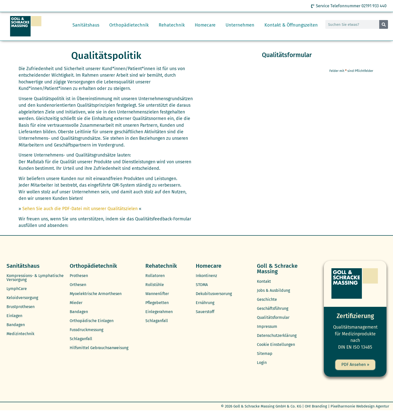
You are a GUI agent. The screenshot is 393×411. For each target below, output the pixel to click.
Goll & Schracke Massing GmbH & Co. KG (267, 406)
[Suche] (383, 24)
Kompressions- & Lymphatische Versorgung (35, 277)
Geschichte (267, 299)
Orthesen (78, 285)
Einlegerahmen (159, 312)
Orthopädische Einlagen (92, 321)
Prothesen (79, 275)
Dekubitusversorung (214, 294)
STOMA (202, 285)
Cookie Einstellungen (276, 344)
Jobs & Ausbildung (273, 290)
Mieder (76, 303)
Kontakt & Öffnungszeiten (291, 25)
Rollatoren (155, 275)
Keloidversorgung (22, 298)
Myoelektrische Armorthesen (96, 294)
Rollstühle (154, 285)
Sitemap (264, 353)
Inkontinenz (206, 275)
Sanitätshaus (85, 25)
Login (262, 362)
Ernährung (205, 303)
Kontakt (264, 281)
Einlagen (14, 316)
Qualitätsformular (273, 317)
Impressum (267, 326)
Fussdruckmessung (86, 330)
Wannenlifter (157, 294)
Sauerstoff (205, 312)
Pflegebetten (157, 303)
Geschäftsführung (272, 308)
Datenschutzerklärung (277, 335)
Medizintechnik (20, 334)
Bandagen (16, 325)
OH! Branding (316, 406)
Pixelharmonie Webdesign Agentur (360, 406)
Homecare (205, 25)
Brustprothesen (21, 307)
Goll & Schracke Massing (277, 269)
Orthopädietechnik (129, 25)
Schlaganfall (81, 339)
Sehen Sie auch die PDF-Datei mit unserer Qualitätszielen (80, 209)
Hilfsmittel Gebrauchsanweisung (99, 348)
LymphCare (17, 289)
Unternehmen (240, 25)
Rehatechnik (172, 25)
